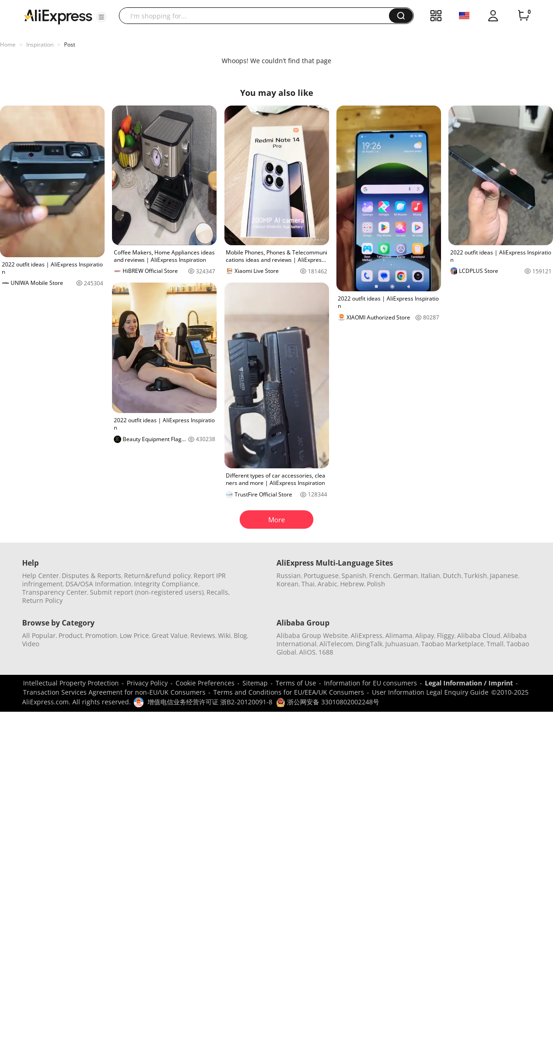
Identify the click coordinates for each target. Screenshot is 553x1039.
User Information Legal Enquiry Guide (430, 692)
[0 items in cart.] (523, 15)
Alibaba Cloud (478, 635)
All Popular (39, 635)
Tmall (495, 643)
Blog (240, 635)
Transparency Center (54, 592)
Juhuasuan (401, 643)
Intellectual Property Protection (71, 683)
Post (69, 44)
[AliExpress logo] (58, 16)
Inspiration (39, 44)
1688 (325, 652)
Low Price (134, 635)
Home (8, 44)
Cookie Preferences (205, 683)
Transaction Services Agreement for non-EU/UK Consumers (114, 692)
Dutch (452, 575)
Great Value (170, 635)
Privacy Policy (147, 683)
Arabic (327, 583)
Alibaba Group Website (312, 635)
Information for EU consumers (370, 683)
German (405, 575)
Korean (287, 583)
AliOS (307, 652)
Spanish (353, 575)
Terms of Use (296, 683)
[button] (101, 17)
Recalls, (218, 592)
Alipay (424, 635)
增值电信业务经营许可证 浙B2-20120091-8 (209, 701)
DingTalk (369, 643)
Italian (430, 575)
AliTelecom (336, 643)
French (379, 575)
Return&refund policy (157, 575)
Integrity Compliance (166, 583)
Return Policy (42, 600)
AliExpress (366, 635)
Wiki (224, 635)
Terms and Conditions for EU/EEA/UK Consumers (288, 692)
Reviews (202, 635)
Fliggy (445, 635)
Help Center (40, 575)
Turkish (475, 575)
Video (30, 643)
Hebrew (352, 583)
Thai (308, 583)
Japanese (504, 575)
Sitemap (255, 683)
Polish (376, 583)
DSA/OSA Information (98, 583)
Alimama (398, 635)
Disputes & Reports (91, 575)
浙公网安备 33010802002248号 (327, 701)
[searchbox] (257, 16)
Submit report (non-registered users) (147, 592)
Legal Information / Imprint (469, 683)
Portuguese (321, 575)
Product (70, 635)
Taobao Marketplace (452, 643)
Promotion (101, 635)
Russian (288, 575)
